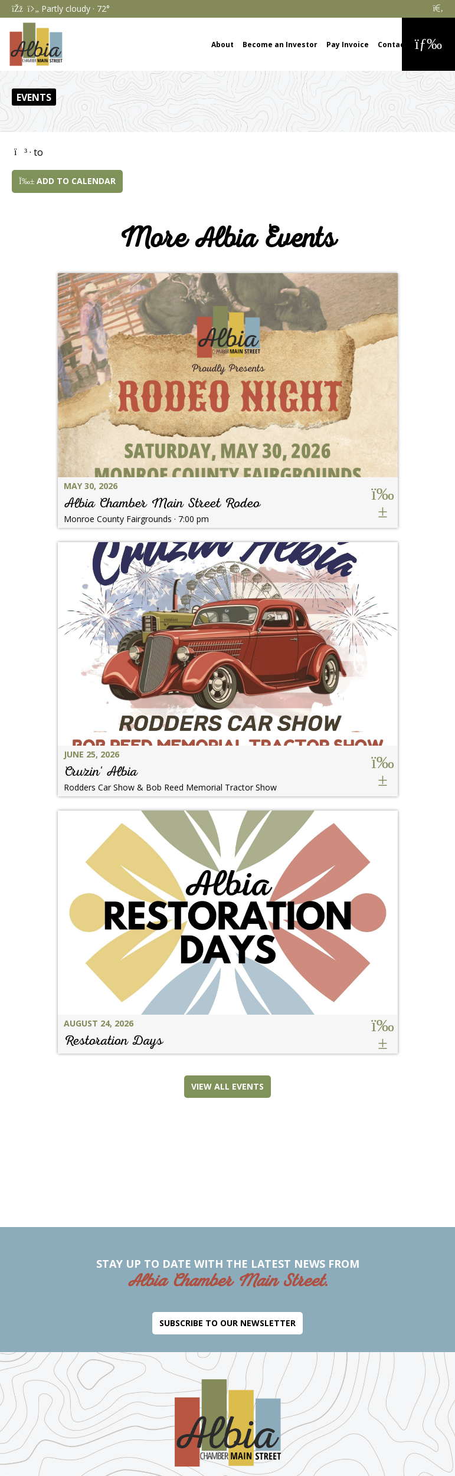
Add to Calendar (67, 180)
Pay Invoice (347, 45)
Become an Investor (280, 45)
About (222, 45)
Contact (393, 45)
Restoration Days (113, 1040)
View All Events (227, 1086)
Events (34, 97)
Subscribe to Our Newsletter (227, 1323)
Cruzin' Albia (101, 771)
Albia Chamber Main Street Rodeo (162, 502)
